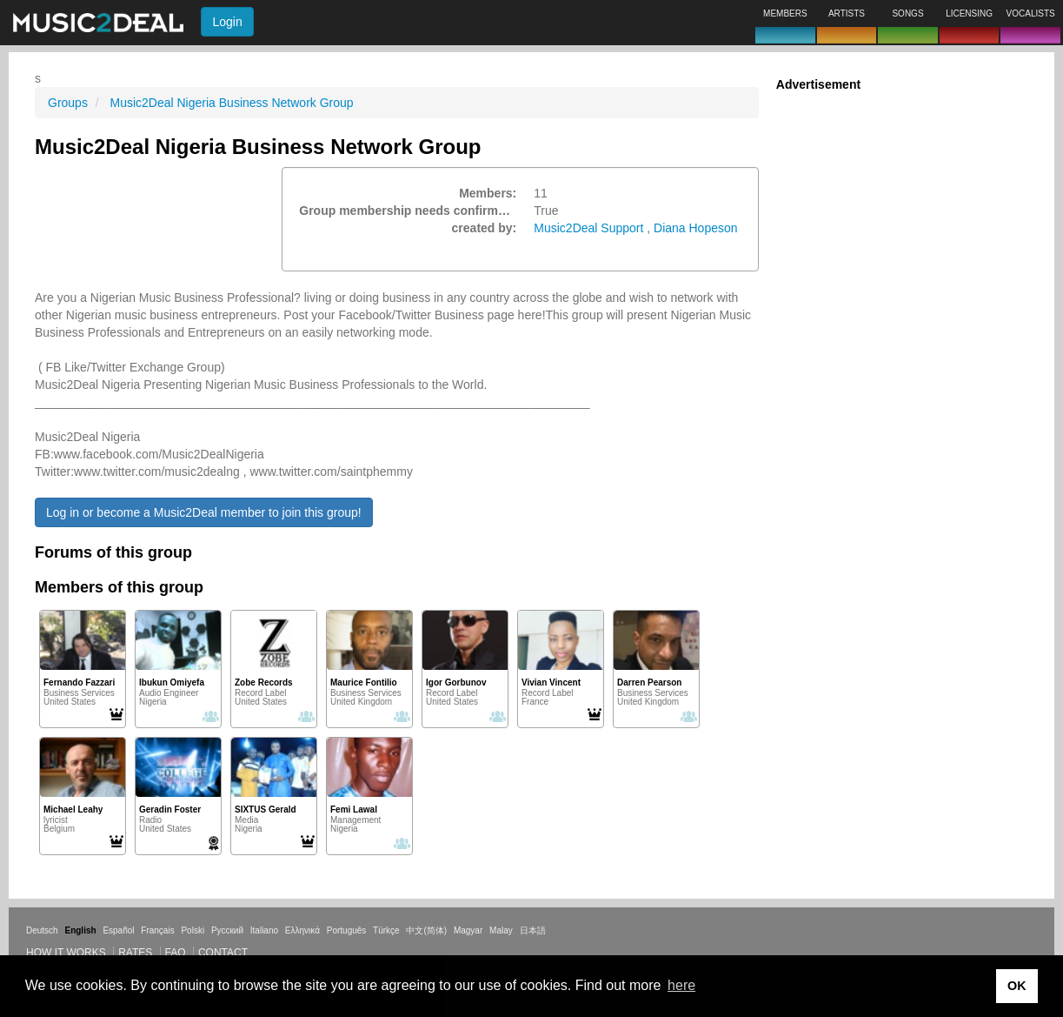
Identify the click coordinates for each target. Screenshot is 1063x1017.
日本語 (533, 930)
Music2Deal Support (588, 228)
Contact (223, 953)
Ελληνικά (302, 930)
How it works (66, 953)
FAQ (175, 953)
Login (227, 22)
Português (347, 930)
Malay (501, 930)
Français (157, 930)
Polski (192, 930)
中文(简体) (426, 930)
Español (118, 930)
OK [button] (1016, 986)
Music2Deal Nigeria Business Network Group (231, 103)
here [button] (681, 985)
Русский (227, 930)
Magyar (468, 930)
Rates (135, 953)
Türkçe (386, 930)
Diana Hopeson (696, 228)
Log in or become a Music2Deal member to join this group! (204, 512)
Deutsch (42, 930)
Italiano (264, 930)
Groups (68, 103)
